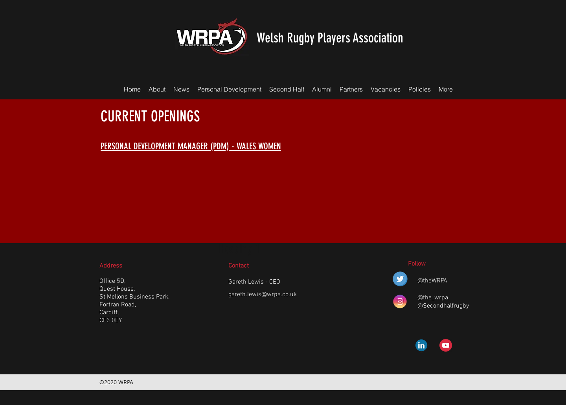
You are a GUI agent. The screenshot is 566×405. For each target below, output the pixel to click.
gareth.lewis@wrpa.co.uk (262, 295)
